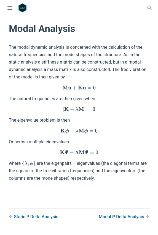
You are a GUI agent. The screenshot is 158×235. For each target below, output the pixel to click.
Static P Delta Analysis (36, 216)
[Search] (150, 7)
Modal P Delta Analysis (122, 216)
